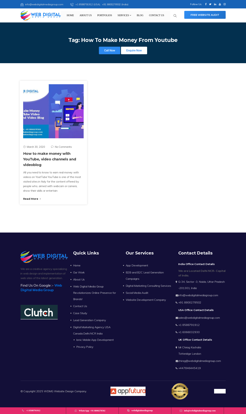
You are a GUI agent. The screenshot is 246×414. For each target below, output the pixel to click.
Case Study (80, 313)
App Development (137, 265)
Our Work (79, 272)
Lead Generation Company (89, 320)
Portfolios (104, 15)
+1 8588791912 (189, 325)
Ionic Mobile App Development (95, 340)
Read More (32, 198)
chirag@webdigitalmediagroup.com (199, 361)
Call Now (109, 50)
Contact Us (156, 15)
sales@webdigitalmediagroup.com (199, 317)
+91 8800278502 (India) (115, 4)
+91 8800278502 (189, 302)
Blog (140, 15)
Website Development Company (146, 300)
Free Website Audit (205, 14)
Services (124, 15)
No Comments (61, 146)
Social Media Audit (137, 292)
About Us (86, 15)
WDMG (48, 391)
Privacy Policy (85, 347)
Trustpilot (219, 391)
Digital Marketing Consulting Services (148, 285)
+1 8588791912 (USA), (85, 4)
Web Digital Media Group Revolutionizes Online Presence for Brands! (94, 293)
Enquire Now (134, 50)
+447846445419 (189, 368)
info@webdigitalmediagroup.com (42, 4)
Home (70, 15)
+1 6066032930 (189, 332)
